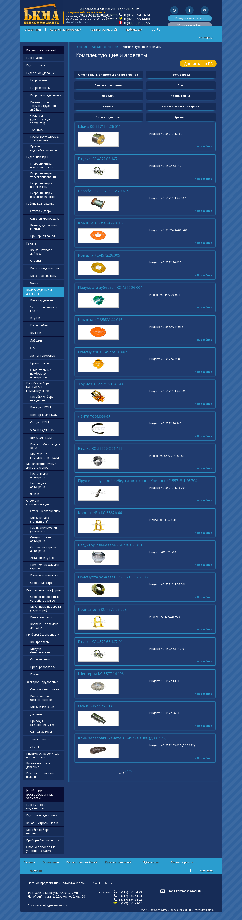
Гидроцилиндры (37, 157)
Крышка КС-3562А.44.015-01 (103, 223)
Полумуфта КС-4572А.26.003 (102, 352)
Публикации (134, 29)
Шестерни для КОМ (44, 415)
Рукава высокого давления (38, 765)
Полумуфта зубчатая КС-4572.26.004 (110, 287)
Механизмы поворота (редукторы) (45, 608)
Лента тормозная (94, 416)
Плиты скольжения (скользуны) (43, 529)
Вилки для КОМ (41, 437)
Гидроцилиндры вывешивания (41, 185)
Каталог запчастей (103, 29)
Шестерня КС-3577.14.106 (101, 674)
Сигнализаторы (41, 732)
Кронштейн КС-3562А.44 (100, 513)
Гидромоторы (36, 65)
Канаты (31, 243)
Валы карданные (108, 117)
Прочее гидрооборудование (44, 148)
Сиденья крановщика (45, 218)
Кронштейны (180, 96)
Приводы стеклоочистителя (43, 723)
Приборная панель (43, 236)
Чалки (34, 283)
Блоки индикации (42, 707)
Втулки (108, 106)
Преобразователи (43, 667)
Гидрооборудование (40, 73)
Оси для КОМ (39, 422)
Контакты (205, 38)
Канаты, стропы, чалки (42, 823)
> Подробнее (203, 146)
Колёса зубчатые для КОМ (45, 446)
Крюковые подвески (44, 575)
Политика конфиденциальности (47, 905)
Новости (36, 870)
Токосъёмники (40, 739)
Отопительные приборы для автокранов (108, 74)
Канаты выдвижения (44, 268)
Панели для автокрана (38, 485)
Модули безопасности (40, 650)
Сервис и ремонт (183, 862)
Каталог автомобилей (65, 29)
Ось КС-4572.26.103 (95, 706)
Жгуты (34, 747)
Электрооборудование (42, 682)
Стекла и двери (41, 211)
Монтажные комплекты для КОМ (44, 456)
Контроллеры (39, 642)
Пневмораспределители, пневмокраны (43, 755)
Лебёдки (108, 96)
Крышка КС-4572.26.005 (99, 255)
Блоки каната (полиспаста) (39, 519)
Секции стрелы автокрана (40, 539)
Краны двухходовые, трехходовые (44, 138)
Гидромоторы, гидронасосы (36, 806)
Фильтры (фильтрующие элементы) (40, 119)
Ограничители (40, 659)
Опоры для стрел (42, 583)
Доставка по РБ (198, 63)
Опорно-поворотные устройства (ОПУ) (44, 598)
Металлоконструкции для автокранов (41, 465)
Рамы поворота (41, 617)
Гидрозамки (38, 80)
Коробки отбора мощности (42, 398)
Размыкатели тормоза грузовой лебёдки (43, 105)
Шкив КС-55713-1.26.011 (99, 126)
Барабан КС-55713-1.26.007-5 (103, 191)
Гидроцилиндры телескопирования (43, 175)
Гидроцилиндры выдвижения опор (42, 195)
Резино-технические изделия (40, 775)
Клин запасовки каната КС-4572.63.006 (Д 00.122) (122, 738)
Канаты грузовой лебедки (42, 252)
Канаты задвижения (44, 276)
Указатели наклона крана (180, 106)
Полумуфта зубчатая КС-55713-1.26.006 (113, 577)
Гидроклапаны (40, 88)
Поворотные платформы (43, 590)
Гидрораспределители (45, 95)
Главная (81, 47)
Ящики (34, 494)
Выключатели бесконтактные (41, 698)
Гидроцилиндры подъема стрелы (42, 165)
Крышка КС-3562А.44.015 (100, 320)
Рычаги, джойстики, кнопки (44, 227)
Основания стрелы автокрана (43, 549)
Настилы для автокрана (39, 475)
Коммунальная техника (189, 18)
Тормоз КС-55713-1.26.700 (101, 384)
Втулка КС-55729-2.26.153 (100, 448)
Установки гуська (42, 558)
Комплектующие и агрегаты (39, 292)
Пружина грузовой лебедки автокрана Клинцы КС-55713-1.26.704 (137, 481)
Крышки (180, 117)
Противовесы (180, 74)
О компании (32, 29)
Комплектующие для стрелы (44, 566)
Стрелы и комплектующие (37, 502)
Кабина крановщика (40, 203)
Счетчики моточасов (45, 689)
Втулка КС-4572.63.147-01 (100, 642)
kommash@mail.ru (188, 891)
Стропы (35, 260)
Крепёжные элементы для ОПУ (45, 626)
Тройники (37, 130)
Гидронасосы (35, 58)
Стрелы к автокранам (45, 511)
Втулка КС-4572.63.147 (97, 159)
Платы (34, 674)
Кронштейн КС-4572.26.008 (102, 609)
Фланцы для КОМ (42, 430)
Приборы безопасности (42, 634)
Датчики (36, 714)
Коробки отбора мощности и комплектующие (37, 387)
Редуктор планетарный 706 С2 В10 (110, 545)
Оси (180, 85)
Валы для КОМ (40, 407)
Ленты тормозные (108, 85)
